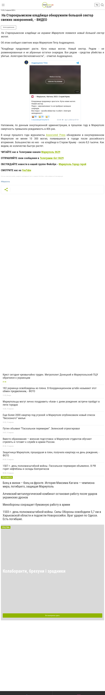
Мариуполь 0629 (50, 152)
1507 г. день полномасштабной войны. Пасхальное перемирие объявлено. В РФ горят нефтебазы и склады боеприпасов (49, 467)
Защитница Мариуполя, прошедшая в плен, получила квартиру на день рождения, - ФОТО (51, 454)
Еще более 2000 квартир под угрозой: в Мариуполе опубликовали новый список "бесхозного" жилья (49, 416)
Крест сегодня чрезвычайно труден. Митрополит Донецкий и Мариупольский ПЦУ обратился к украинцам (50, 376)
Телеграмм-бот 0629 (52, 158)
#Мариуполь (5, 182)
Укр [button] (97, 5)
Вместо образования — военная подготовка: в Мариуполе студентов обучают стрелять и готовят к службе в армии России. (47, 440)
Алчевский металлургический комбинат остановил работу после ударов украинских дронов (50, 495)
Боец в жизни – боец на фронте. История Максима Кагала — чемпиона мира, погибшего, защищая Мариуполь (48, 484)
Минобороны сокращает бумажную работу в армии (36, 504)
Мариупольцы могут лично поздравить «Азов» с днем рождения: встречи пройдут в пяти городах (51, 403)
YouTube (26, 170)
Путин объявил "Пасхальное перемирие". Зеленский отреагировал (41, 428)
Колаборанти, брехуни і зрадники (34, 571)
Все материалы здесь (52, 615)
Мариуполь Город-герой (72, 164)
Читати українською (8, 27)
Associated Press (55, 135)
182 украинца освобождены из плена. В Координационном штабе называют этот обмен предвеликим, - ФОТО (50, 390)
